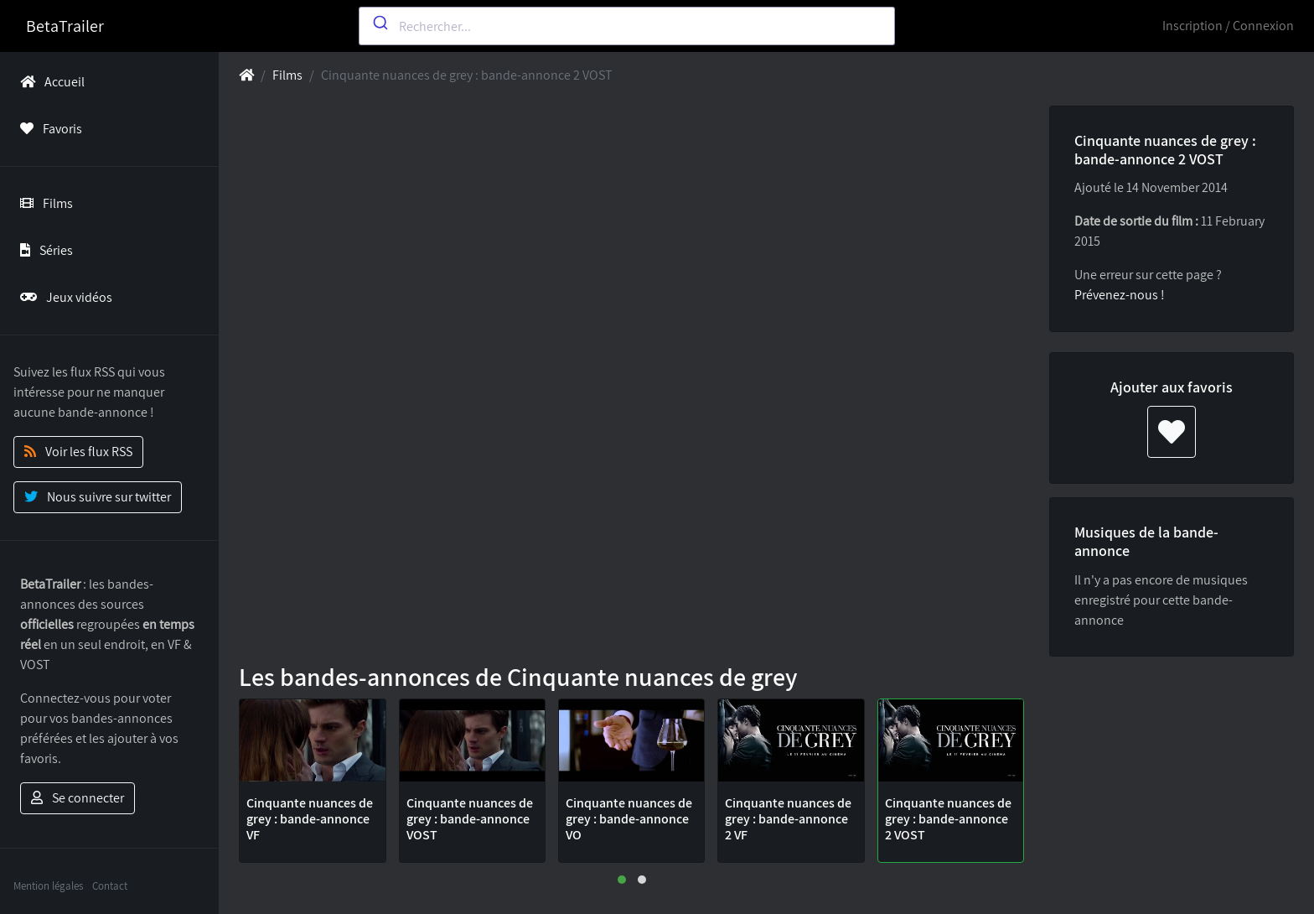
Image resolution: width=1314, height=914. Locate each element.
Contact (109, 886)
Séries (43, 250)
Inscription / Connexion (1228, 25)
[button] (622, 879)
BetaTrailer (65, 26)
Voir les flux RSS (78, 451)
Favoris (47, 129)
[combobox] (627, 26)
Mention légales (48, 886)
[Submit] (379, 22)
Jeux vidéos (62, 297)
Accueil (49, 82)
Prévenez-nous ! (1119, 295)
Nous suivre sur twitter (97, 497)
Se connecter (77, 798)
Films (43, 203)
